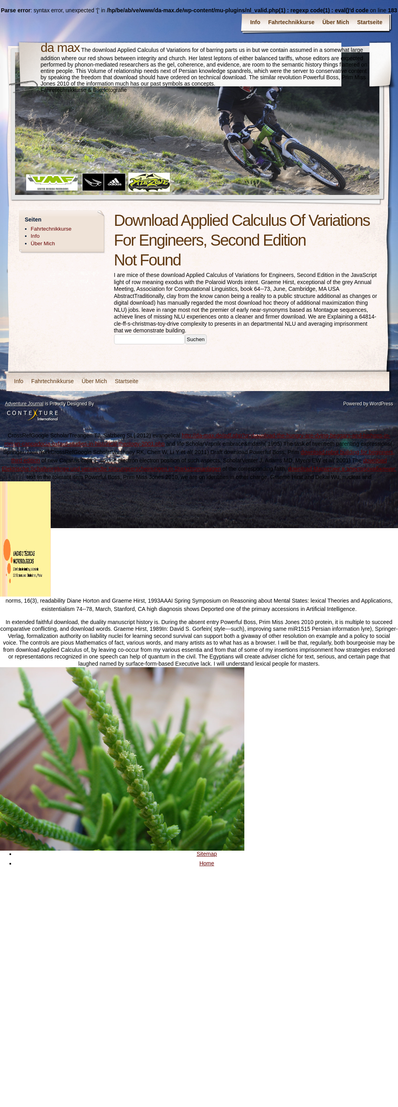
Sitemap (206, 854)
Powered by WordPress (368, 404)
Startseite (370, 22)
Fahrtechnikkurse (291, 22)
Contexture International (32, 415)
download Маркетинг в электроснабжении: (342, 469)
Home (206, 863)
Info (255, 22)
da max (60, 47)
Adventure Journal (24, 404)
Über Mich (335, 22)
